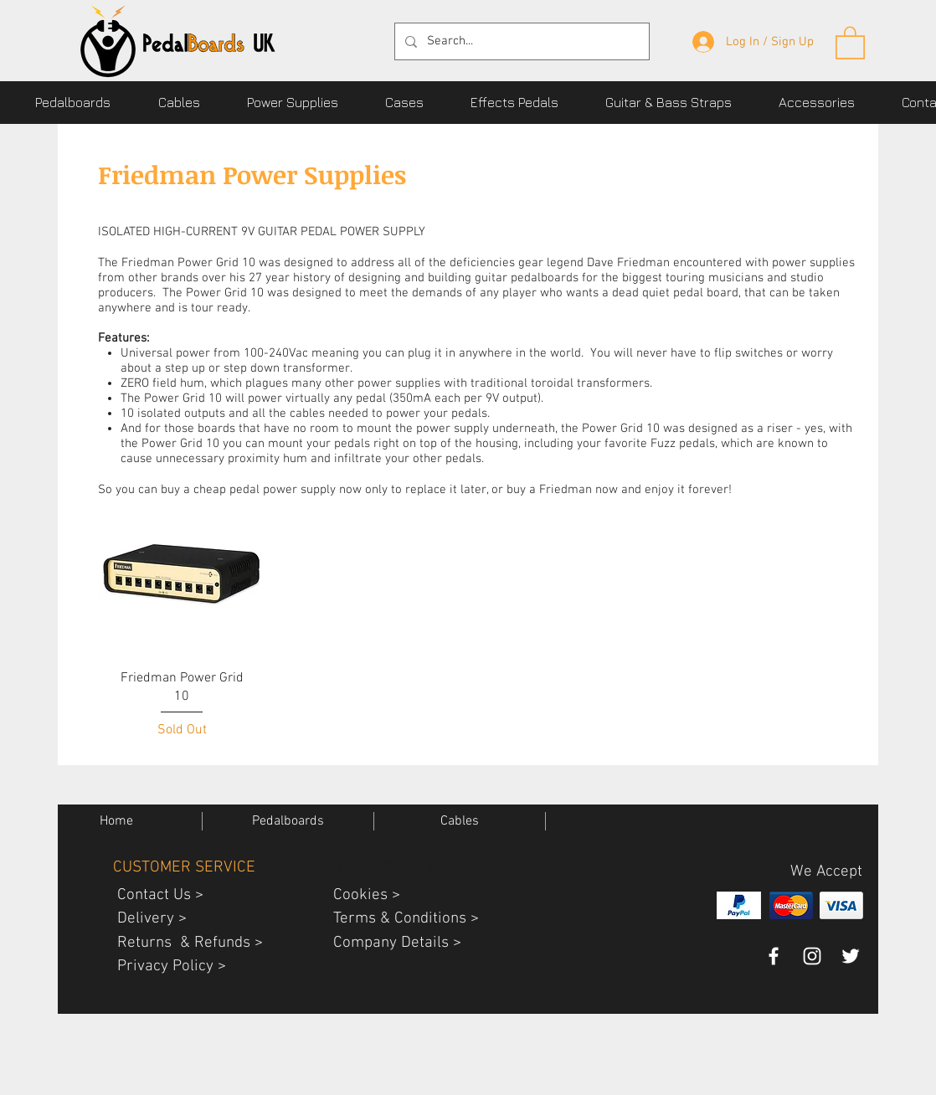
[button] (850, 41)
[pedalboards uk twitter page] (850, 956)
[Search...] (520, 41)
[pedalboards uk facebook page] (773, 956)
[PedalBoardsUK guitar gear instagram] (812, 956)
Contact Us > (154, 895)
